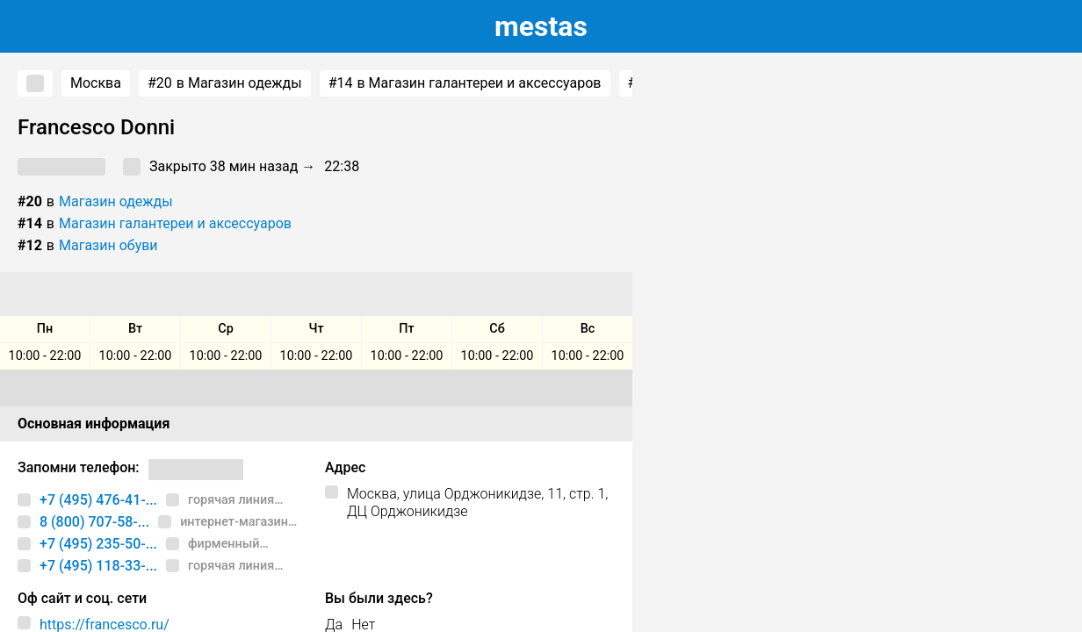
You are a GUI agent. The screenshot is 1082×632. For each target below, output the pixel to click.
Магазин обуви (108, 245)
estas (541, 26)
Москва (95, 83)
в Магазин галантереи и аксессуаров (465, 83)
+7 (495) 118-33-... (98, 565)
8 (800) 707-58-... (94, 521)
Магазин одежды (116, 201)
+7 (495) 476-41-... (98, 499)
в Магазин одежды (225, 83)
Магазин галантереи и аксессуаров (175, 223)
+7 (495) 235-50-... (98, 543)
